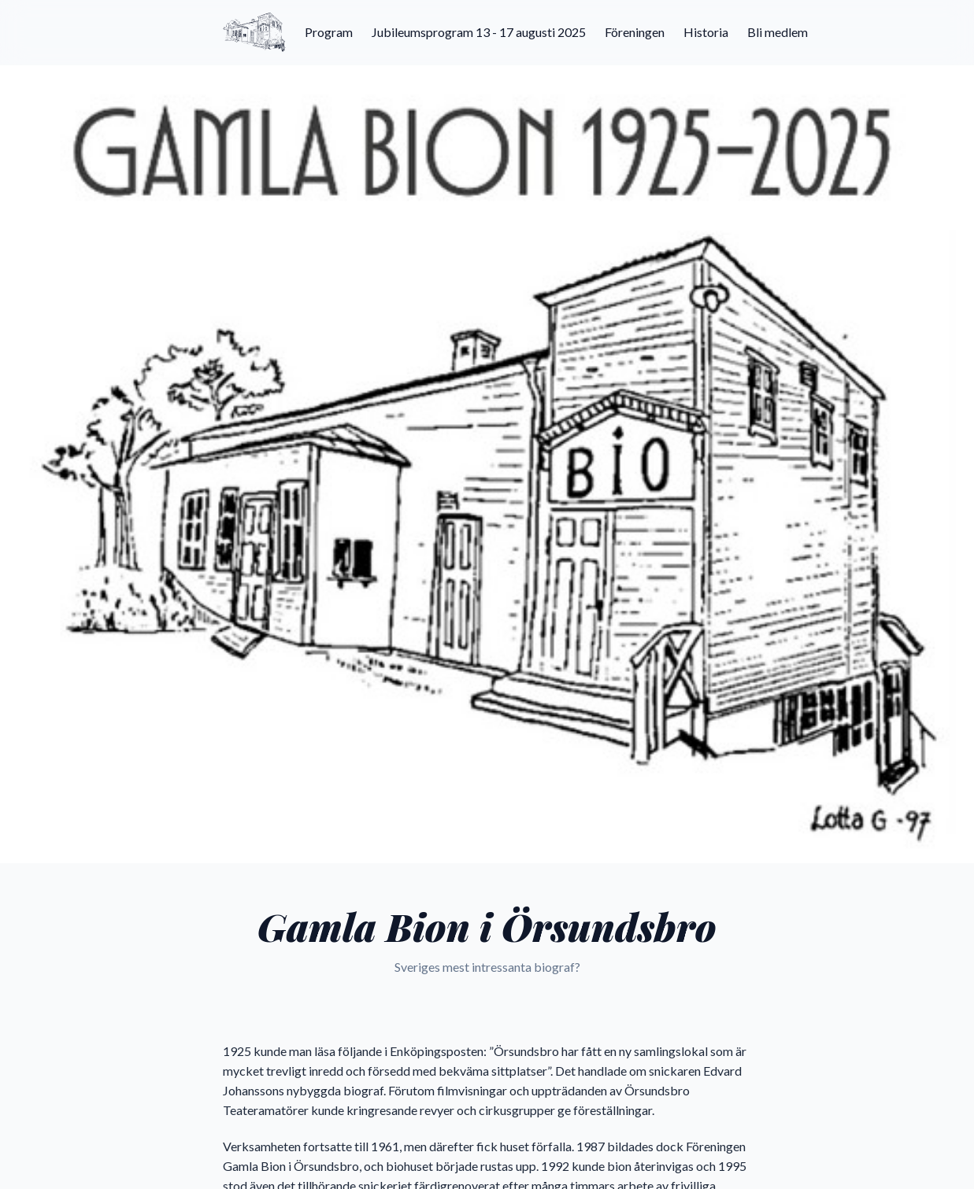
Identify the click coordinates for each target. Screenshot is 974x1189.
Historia (705, 31)
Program (329, 31)
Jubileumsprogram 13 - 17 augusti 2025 (479, 31)
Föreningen (635, 31)
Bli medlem (777, 31)
